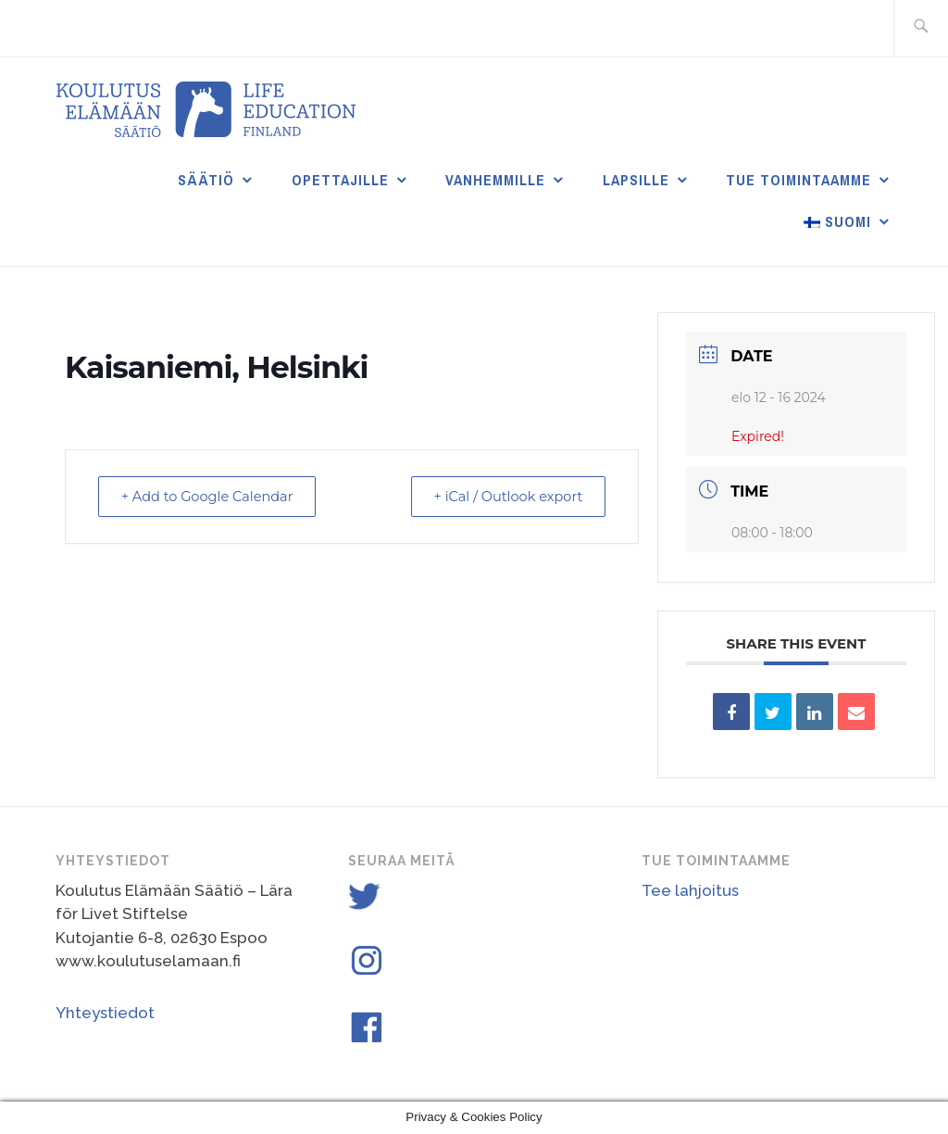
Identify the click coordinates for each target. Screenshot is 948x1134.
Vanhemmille (495, 180)
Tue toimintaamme (798, 180)
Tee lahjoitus (690, 890)
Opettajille (340, 180)
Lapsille (636, 180)
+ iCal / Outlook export (502, 496)
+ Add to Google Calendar (214, 496)
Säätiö (206, 180)
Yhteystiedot (105, 1012)
